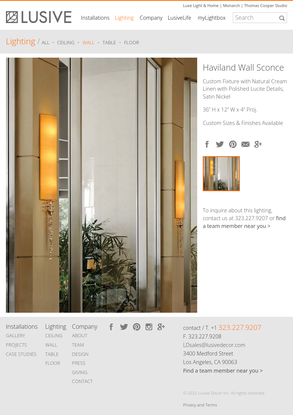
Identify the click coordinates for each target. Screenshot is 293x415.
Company (151, 17)
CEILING (54, 335)
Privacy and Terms (200, 405)
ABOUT (79, 335)
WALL (51, 344)
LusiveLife (179, 17)
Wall (88, 42)
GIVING (80, 372)
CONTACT (82, 381)
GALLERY (15, 335)
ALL (46, 42)
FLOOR (52, 363)
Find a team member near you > (223, 370)
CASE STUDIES (21, 354)
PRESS (78, 363)
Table (109, 42)
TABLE (52, 354)
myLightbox (211, 17)
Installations (95, 17)
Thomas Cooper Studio (265, 5)
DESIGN (80, 354)
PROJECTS (16, 344)
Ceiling (66, 42)
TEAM (78, 344)
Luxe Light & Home (201, 5)
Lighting (124, 17)
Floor (131, 42)
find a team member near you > (244, 222)
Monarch (231, 5)
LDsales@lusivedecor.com (214, 344)
